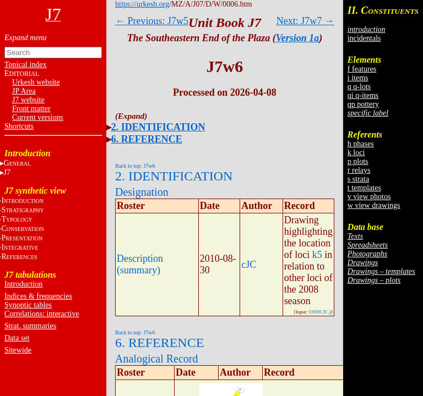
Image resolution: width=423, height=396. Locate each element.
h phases (361, 144)
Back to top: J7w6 (135, 166)
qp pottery (363, 104)
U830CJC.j (320, 312)
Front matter (31, 109)
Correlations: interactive (41, 314)
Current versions (37, 117)
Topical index (25, 65)
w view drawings (374, 205)
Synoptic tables (28, 305)
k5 (317, 254)
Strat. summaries (30, 326)
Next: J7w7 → (305, 20)
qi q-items (363, 95)
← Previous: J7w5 (151, 20)
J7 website (28, 100)
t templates (364, 188)
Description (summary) (140, 264)
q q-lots (359, 86)
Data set (16, 338)
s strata (358, 179)
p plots (358, 161)
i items (358, 78)
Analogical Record (156, 359)
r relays (359, 170)
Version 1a (297, 37)
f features (362, 69)
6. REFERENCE (146, 139)
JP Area (24, 91)
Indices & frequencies (38, 296)
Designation (142, 192)
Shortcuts (19, 126)
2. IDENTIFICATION (158, 127)
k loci (356, 152)
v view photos (369, 197)
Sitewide (17, 350)
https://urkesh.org (142, 4)
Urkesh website (36, 82)
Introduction (23, 284)
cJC (248, 264)
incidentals (364, 38)
